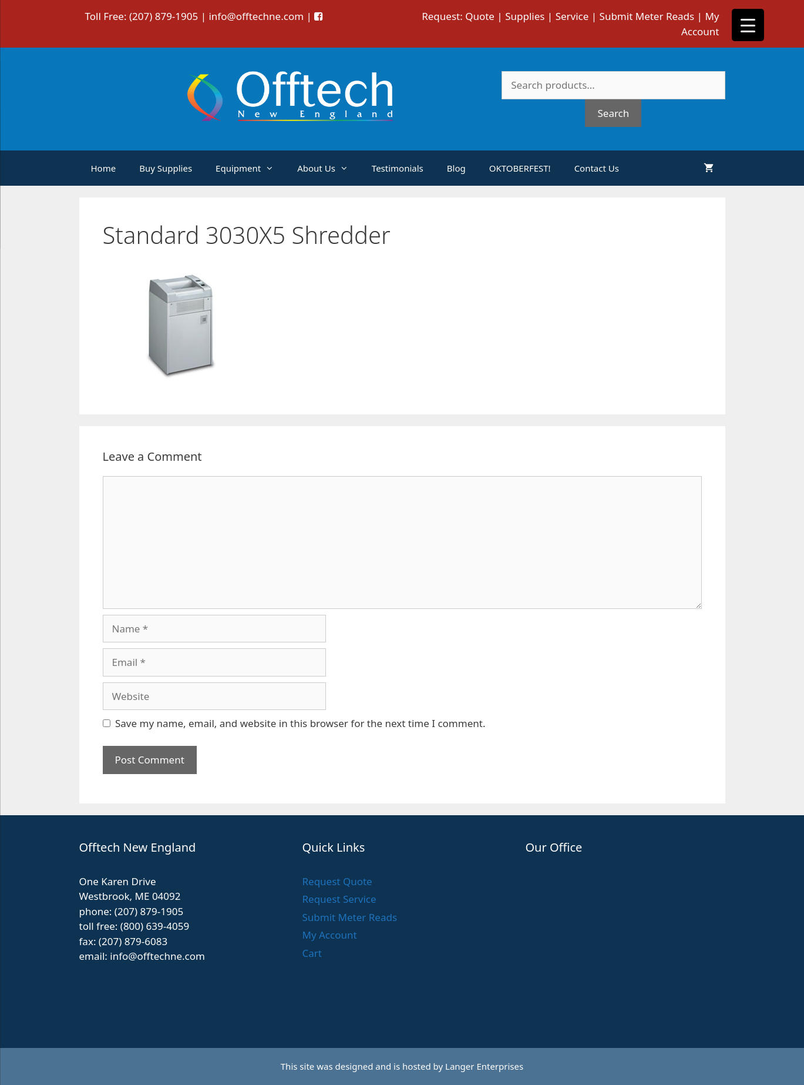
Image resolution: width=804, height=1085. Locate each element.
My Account (329, 935)
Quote (479, 16)
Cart (311, 953)
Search (613, 113)
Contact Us (596, 168)
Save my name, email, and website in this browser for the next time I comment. (300, 723)
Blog (456, 168)
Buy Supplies (165, 168)
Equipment (250, 168)
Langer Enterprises (484, 1066)
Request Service (339, 899)
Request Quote (337, 881)
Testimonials (397, 168)
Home (103, 168)
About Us (328, 168)
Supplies (524, 16)
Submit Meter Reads (647, 16)
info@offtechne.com (256, 16)
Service (572, 16)
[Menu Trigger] (748, 25)
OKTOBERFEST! (520, 168)
